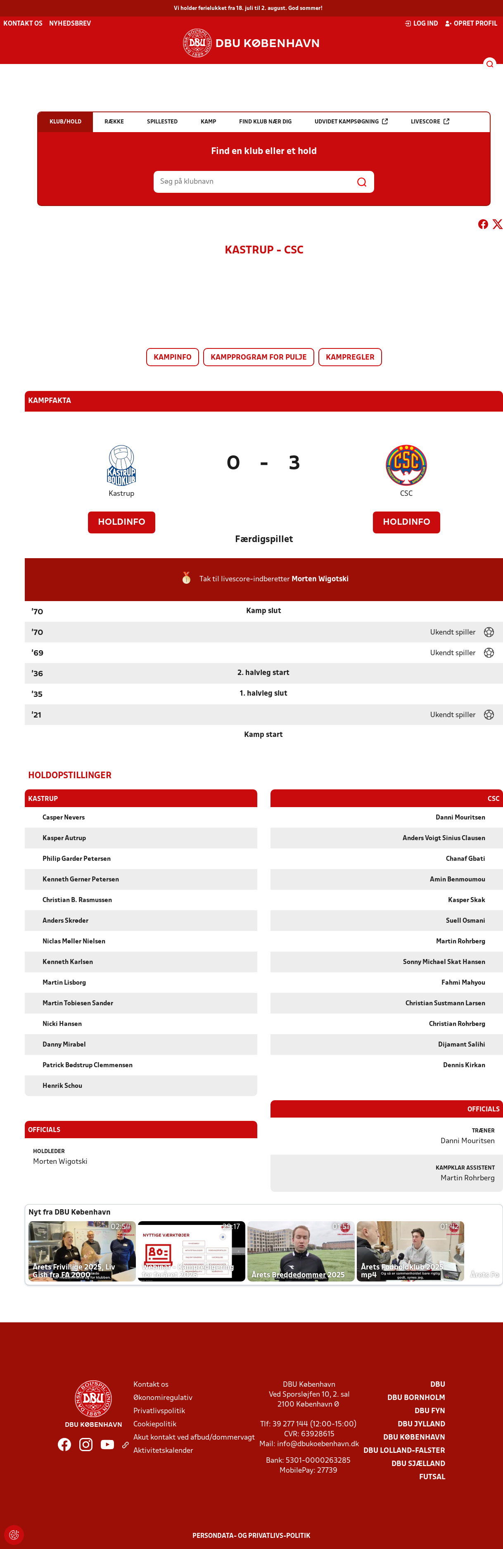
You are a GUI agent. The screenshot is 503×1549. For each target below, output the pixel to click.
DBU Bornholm (416, 1397)
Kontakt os (23, 24)
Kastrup (121, 493)
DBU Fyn (430, 1410)
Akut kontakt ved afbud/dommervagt (194, 1437)
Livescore (430, 121)
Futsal (432, 1476)
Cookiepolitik (154, 1424)
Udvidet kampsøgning (351, 121)
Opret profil (471, 23)
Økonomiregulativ (162, 1397)
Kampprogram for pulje (259, 357)
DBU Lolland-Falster (404, 1450)
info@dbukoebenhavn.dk (318, 1443)
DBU (437, 1384)
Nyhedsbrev (70, 24)
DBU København (414, 1437)
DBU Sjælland (418, 1463)
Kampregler (350, 357)
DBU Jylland (421, 1424)
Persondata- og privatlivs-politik (251, 1536)
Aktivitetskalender (163, 1450)
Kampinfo (173, 357)
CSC (406, 493)
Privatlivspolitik (159, 1410)
